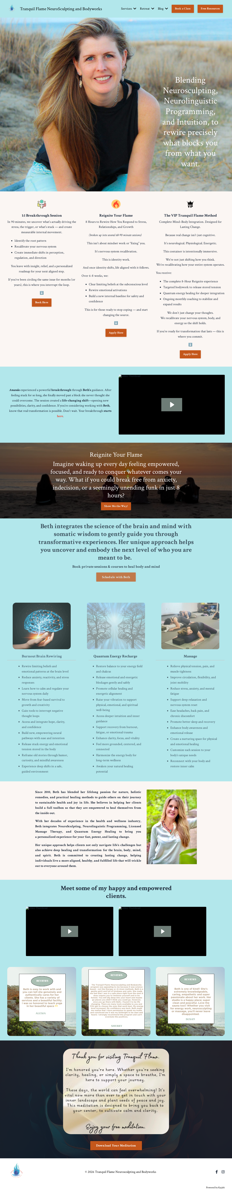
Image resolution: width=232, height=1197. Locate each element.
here (60, 416)
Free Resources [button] (210, 9)
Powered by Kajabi (215, 1187)
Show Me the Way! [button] (116, 506)
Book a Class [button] (183, 9)
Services (128, 9)
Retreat (147, 9)
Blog (163, 9)
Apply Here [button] (116, 333)
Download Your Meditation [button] (116, 1145)
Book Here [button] (41, 302)
